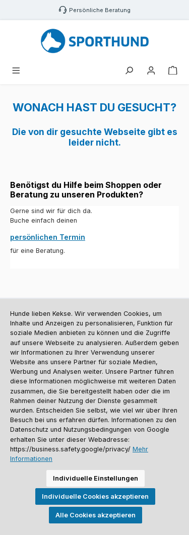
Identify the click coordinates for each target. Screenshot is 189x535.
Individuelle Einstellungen (95, 478)
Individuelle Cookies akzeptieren (95, 496)
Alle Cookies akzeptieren (95, 515)
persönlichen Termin (47, 237)
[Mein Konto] (151, 70)
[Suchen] (129, 70)
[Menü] (16, 70)
